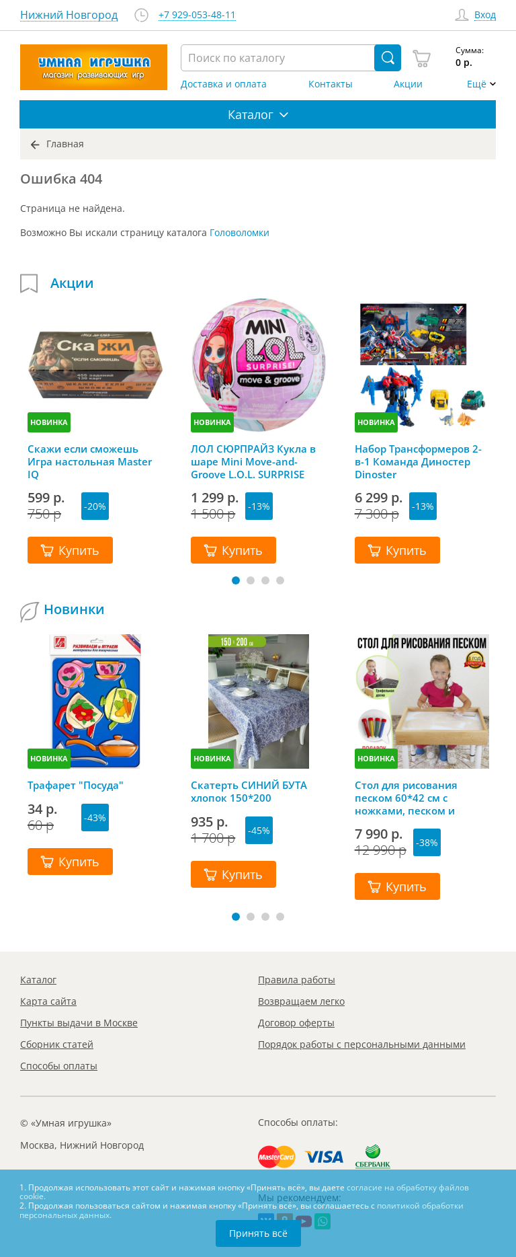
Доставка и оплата (224, 84)
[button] (236, 580)
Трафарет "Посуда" (76, 785)
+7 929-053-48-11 (197, 15)
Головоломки (239, 232)
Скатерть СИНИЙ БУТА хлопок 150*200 (249, 791)
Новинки (74, 609)
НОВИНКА (49, 422)
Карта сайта (48, 1001)
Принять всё (258, 1233)
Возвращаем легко (301, 1001)
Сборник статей (56, 1044)
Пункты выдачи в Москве (79, 1022)
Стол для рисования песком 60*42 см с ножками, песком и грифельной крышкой (411, 797)
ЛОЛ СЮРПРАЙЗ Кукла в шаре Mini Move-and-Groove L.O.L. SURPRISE (253, 461)
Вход (485, 15)
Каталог (38, 979)
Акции (408, 84)
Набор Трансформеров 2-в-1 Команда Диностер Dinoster (418, 461)
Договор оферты (296, 1022)
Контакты (330, 84)
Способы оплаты (58, 1065)
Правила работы (296, 979)
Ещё (476, 84)
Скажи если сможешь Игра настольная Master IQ (90, 461)
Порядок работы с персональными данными (362, 1044)
